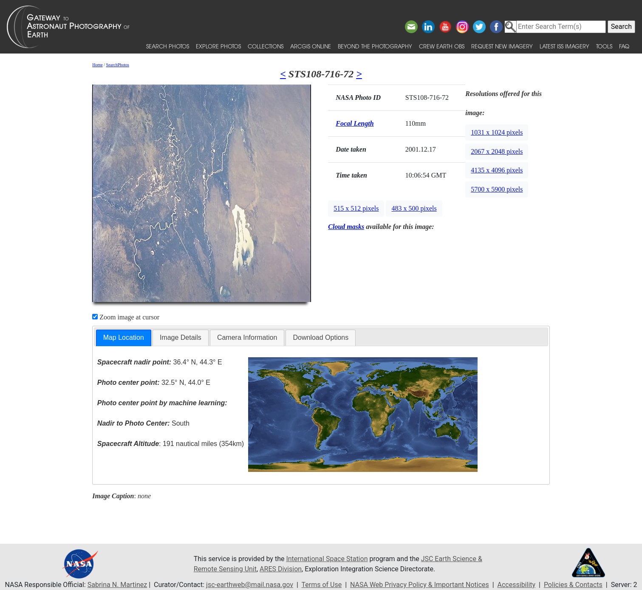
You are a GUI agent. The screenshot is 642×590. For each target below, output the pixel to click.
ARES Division (281, 569)
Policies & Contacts (573, 585)
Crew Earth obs (441, 46)
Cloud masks (346, 226)
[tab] (123, 338)
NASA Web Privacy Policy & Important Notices (419, 585)
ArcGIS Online (310, 46)
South (143, 423)
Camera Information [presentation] (247, 337)
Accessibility (517, 585)
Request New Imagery (502, 46)
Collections (265, 46)
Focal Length (354, 123)
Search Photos (167, 46)
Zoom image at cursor (125, 317)
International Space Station (327, 559)
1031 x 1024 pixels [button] (497, 132)
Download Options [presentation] (320, 337)
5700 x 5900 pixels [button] (497, 189)
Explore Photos (218, 46)
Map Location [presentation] (123, 337)
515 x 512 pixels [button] (356, 208)
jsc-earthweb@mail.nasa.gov (249, 585)
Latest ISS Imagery (564, 46)
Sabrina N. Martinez (117, 585)
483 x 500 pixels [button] (413, 208)
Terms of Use (322, 585)
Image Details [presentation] (180, 337)
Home (97, 64)
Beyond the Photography (375, 46)
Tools (604, 46)
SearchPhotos (117, 64)
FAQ (624, 46)
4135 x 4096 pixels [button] (497, 170)
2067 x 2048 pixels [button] (497, 151)
